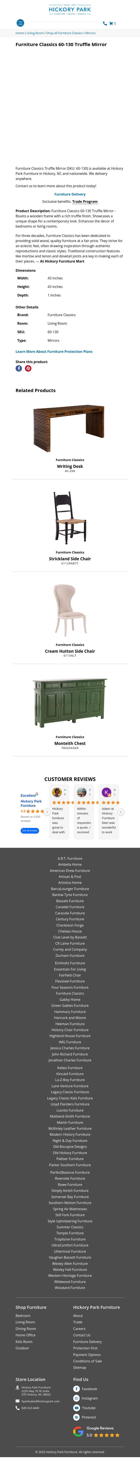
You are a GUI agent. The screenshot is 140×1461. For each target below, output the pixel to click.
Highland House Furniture (70, 1053)
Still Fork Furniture (70, 1232)
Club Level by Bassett (70, 954)
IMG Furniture (70, 1059)
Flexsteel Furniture (70, 998)
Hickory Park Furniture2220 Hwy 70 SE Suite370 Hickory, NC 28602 (36, 1408)
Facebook (89, 1405)
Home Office (25, 1352)
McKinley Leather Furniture (70, 1145)
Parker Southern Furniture (70, 1182)
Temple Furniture (70, 1250)
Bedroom (23, 1332)
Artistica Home (70, 900)
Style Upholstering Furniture (70, 1238)
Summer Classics (70, 1244)
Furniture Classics (70, 477)
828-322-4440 (30, 1425)
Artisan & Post (70, 893)
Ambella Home (70, 881)
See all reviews (29, 848)
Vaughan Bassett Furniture (70, 1274)
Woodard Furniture (70, 1304)
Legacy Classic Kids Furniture (70, 1115)
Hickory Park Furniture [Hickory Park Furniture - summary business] (31, 821)
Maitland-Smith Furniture (70, 1133)
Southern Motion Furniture (70, 1219)
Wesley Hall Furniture (70, 1286)
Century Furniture (70, 936)
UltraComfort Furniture (70, 1262)
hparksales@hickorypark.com (41, 1418)
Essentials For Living (70, 986)
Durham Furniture (69, 972)
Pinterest (89, 1434)
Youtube (89, 1424)
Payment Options (87, 1371)
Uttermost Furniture (70, 1268)
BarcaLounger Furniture (70, 905)
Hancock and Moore (70, 1034)
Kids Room (24, 1358)
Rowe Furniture (70, 1201)
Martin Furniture (70, 1139)
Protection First (85, 1365)
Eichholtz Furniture (70, 980)
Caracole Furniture (70, 930)
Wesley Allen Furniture (70, 1280)
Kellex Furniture (70, 1085)
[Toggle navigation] (20, 23)
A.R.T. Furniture (70, 875)
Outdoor (22, 1365)
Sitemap (79, 1384)
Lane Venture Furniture (69, 1103)
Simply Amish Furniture (70, 1207)
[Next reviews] (120, 828)
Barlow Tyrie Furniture (70, 911)
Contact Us (81, 1352)
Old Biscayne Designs (70, 1163)
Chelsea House (70, 948)
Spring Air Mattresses (70, 1226)
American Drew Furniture (70, 887)
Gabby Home (70, 1016)
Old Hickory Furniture (70, 1170)
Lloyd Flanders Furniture (70, 1121)
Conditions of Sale (87, 1378)
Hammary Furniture (70, 1028)
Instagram (90, 1415)
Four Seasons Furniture (69, 1004)
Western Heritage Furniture (70, 1292)
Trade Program (85, 218)
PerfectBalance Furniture (70, 1189)
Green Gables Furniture (70, 1022)
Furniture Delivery (70, 211)
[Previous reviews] (47, 828)
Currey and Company (70, 966)
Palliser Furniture (69, 1175)
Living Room (25, 1339)
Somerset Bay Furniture (70, 1213)
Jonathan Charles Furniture (70, 1077)
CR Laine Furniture (70, 960)
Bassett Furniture (70, 918)
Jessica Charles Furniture (70, 1065)
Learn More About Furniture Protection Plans (54, 368)
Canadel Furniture (70, 924)
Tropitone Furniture (70, 1256)
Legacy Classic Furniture (70, 1109)
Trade (77, 1339)
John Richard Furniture (70, 1071)
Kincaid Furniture (70, 1091)
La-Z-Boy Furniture (70, 1097)
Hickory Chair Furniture (69, 1047)
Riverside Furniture (70, 1195)
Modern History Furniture (70, 1151)
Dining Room (26, 1345)
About (78, 1332)
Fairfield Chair (70, 992)
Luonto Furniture (70, 1127)
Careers (79, 1345)
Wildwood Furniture (70, 1298)
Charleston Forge (69, 942)
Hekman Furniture (70, 1041)
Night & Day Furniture (70, 1157)
